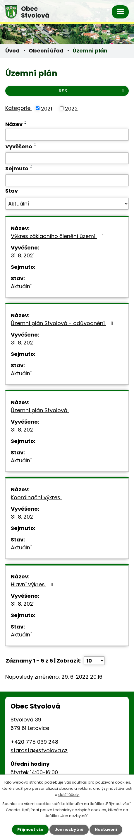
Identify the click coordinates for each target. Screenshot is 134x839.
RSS (92, 90)
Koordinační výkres (41, 497)
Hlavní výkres (33, 584)
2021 (46, 108)
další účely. (69, 794)
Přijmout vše (30, 829)
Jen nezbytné (69, 829)
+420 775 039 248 (34, 741)
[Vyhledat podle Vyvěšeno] (67, 158)
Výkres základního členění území (58, 236)
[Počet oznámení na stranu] (94, 660)
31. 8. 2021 (23, 255)
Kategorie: (18, 108)
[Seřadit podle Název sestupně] (26, 124)
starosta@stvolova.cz (39, 750)
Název (14, 124)
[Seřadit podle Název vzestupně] (26, 121)
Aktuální (21, 286)
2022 (71, 108)
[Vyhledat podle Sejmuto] (67, 180)
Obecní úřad (46, 50)
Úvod (12, 50)
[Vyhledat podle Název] (67, 135)
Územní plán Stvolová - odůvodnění (63, 323)
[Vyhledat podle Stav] (67, 204)
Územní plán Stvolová (44, 410)
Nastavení (106, 829)
